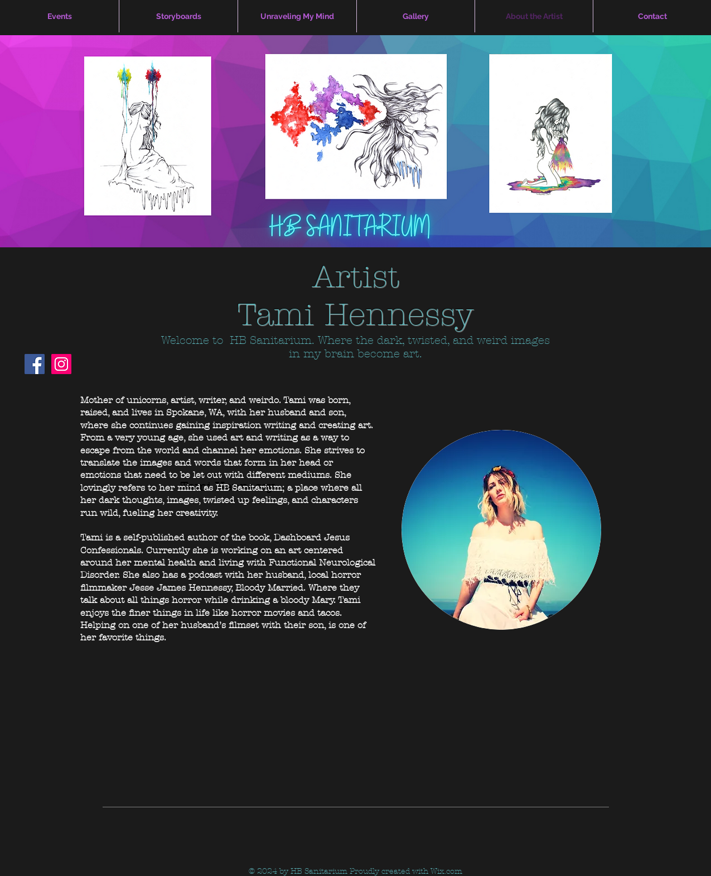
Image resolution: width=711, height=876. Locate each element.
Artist (355, 277)
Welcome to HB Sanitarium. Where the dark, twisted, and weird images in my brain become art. (355, 347)
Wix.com (446, 871)
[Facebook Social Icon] (35, 364)
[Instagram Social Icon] (61, 364)
